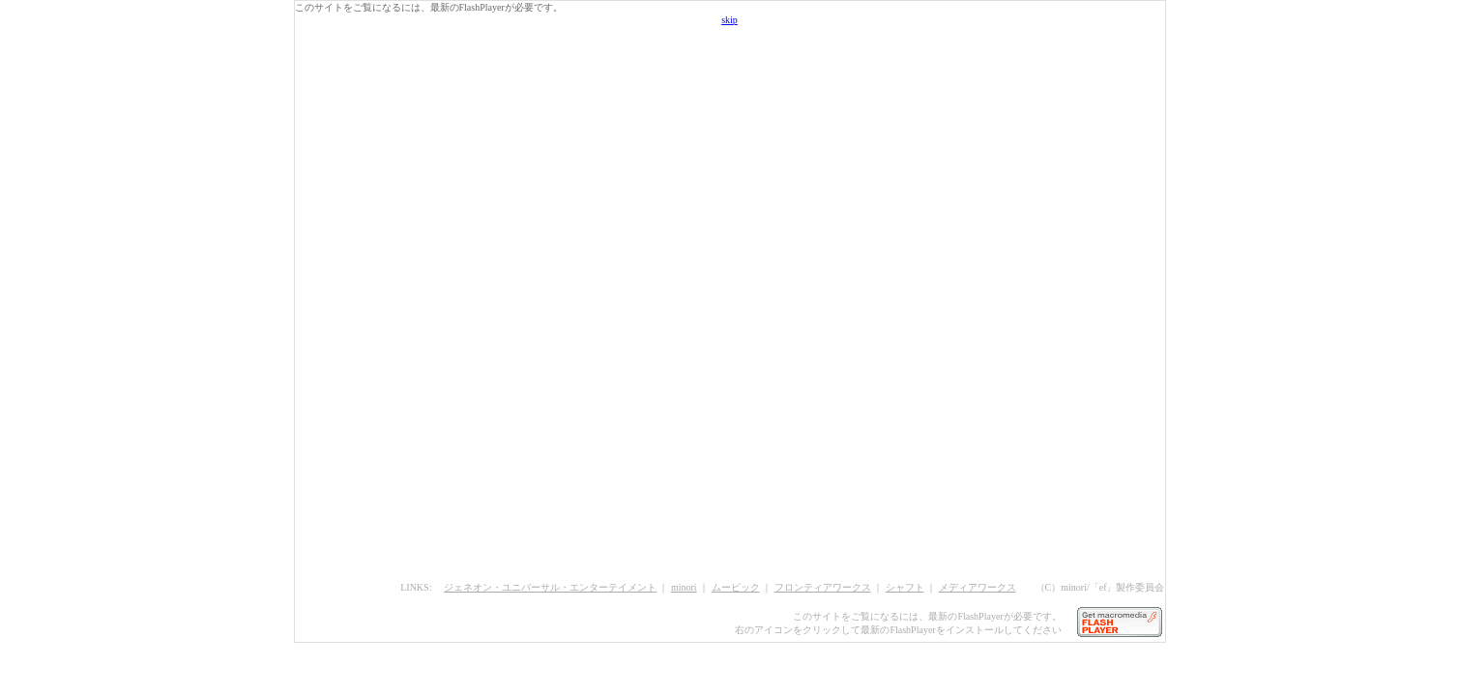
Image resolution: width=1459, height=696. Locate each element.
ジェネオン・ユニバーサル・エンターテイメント (550, 587)
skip (729, 19)
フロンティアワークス (822, 587)
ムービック (736, 587)
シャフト (905, 587)
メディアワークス (977, 587)
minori (684, 587)
